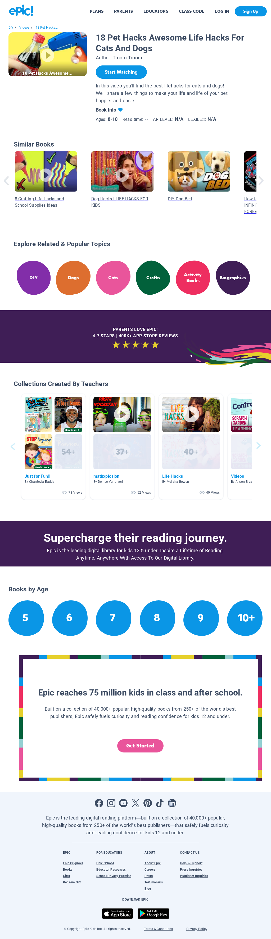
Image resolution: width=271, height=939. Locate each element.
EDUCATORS (155, 11)
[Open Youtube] (123, 803)
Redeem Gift (72, 882)
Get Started (140, 745)
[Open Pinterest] (147, 803)
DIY (10, 27)
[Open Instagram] (111, 803)
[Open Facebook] (99, 803)
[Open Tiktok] (160, 803)
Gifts (66, 876)
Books (67, 869)
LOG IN (222, 11)
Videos (24, 27)
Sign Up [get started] (250, 11)
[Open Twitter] (135, 803)
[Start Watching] (121, 72)
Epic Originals (73, 863)
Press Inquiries (191, 869)
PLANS (96, 11)
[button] (53, 446)
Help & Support (191, 863)
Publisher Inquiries (194, 876)
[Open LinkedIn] (172, 803)
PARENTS (123, 11)
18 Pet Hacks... (47, 27)
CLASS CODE (191, 11)
